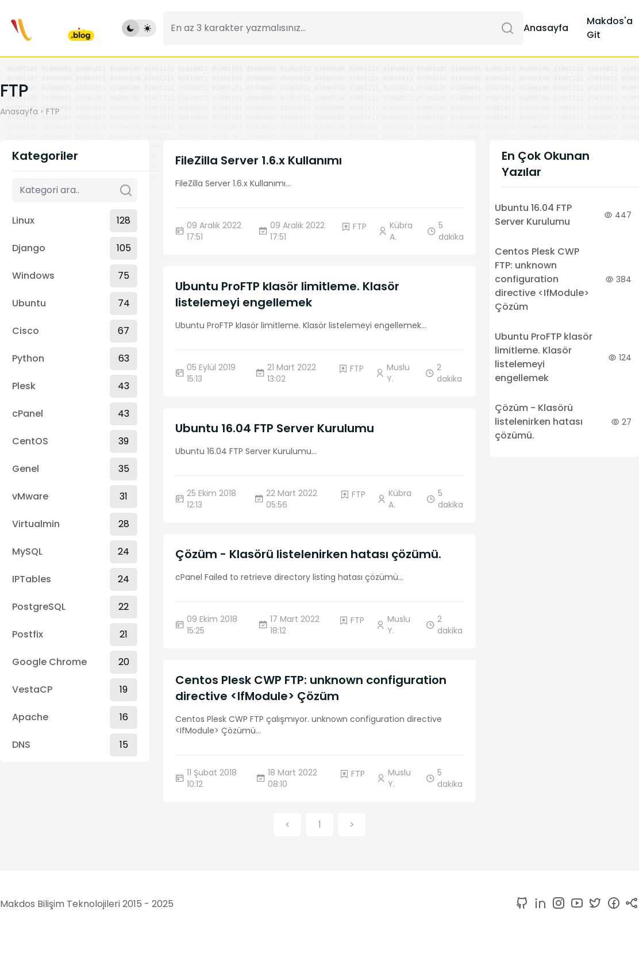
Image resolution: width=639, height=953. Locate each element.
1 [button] (319, 824)
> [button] (352, 824)
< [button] (287, 824)
